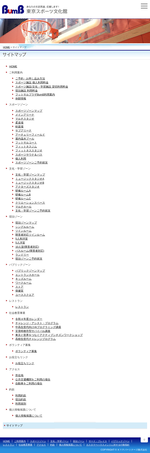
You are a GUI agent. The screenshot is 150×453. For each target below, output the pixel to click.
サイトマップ (14, 425)
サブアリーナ (23, 130)
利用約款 (20, 395)
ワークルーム (23, 282)
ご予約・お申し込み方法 (30, 78)
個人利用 (20, 158)
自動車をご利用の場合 (28, 383)
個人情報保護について (28, 415)
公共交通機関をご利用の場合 (32, 379)
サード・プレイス (98, 441)
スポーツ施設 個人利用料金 (31, 82)
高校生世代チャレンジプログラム (35, 338)
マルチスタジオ (24, 118)
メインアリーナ (24, 114)
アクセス (41, 444)
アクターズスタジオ (27, 186)
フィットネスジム (26, 146)
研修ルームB (23, 194)
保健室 (19, 290)
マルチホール (23, 206)
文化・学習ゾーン (59, 441)
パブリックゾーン (120, 441)
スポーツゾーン (38, 441)
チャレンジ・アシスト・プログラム (36, 323)
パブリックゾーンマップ (30, 270)
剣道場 (19, 126)
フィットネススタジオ (28, 150)
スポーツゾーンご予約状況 (31, 162)
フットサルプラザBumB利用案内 (35, 94)
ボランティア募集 (26, 351)
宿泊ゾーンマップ (26, 222)
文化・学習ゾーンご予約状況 (32, 210)
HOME (6, 47)
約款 (52, 444)
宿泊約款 (20, 399)
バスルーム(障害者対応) (29, 250)
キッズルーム (23, 278)
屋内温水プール (24, 138)
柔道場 (19, 122)
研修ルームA (23, 190)
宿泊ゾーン (78, 441)
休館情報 (20, 98)
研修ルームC (23, 198)
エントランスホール (27, 274)
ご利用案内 (20, 441)
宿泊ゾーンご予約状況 (28, 258)
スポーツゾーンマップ (28, 110)
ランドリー (22, 254)
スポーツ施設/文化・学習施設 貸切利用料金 (41, 86)
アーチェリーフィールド (30, 134)
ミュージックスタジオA (29, 178)
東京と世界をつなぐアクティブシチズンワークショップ (49, 335)
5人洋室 (20, 242)
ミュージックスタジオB (29, 182)
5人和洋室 (21, 238)
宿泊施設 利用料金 (26, 90)
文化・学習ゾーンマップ (30, 174)
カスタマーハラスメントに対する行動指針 (107, 444)
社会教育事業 (25, 444)
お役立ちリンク (24, 363)
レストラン (22, 306)
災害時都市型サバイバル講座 (32, 331)
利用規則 (20, 403)
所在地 (19, 375)
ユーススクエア (24, 294)
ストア (19, 286)
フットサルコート (26, 142)
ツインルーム (23, 230)
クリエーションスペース (30, 202)
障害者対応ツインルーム (30, 234)
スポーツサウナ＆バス (28, 154)
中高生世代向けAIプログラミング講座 (38, 327)
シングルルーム (24, 226)
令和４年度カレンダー (28, 319)
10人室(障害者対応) (27, 246)
